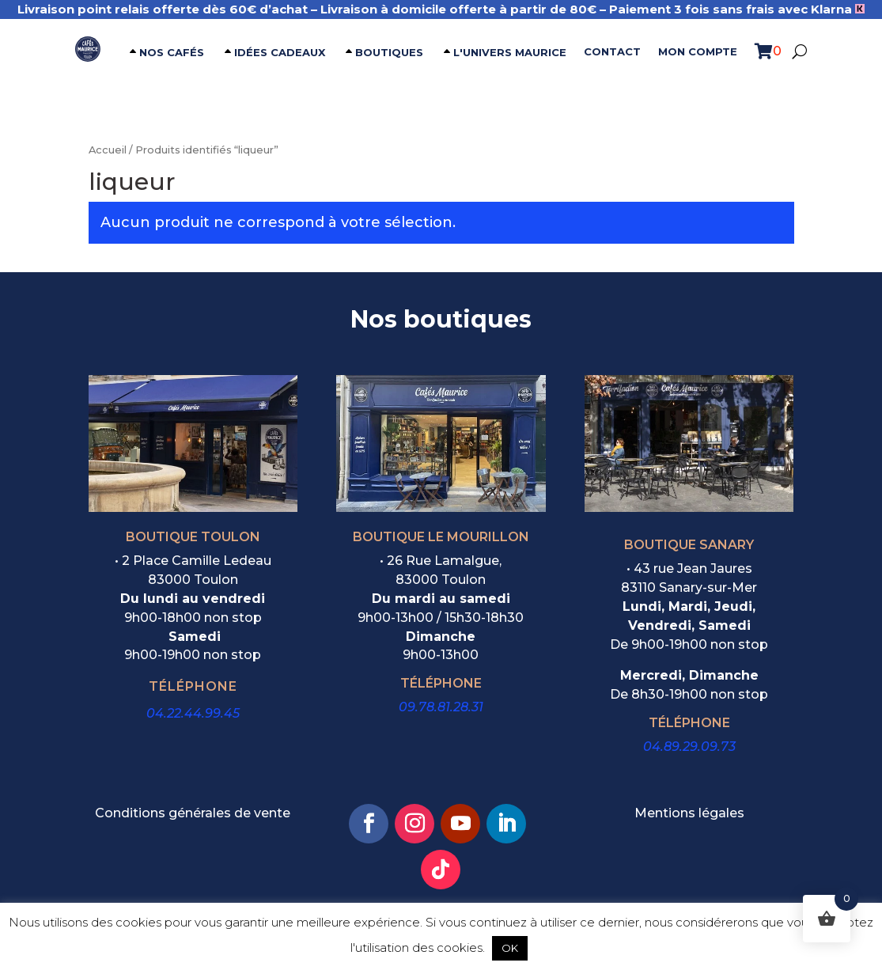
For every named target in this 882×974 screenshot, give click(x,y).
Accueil (108, 150)
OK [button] (510, 948)
